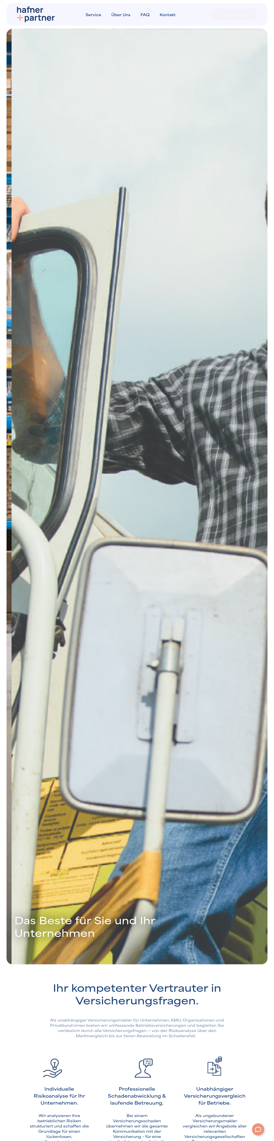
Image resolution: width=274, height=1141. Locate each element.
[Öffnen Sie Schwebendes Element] (258, 1129)
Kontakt (168, 14)
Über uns (120, 14)
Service (93, 14)
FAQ (145, 14)
